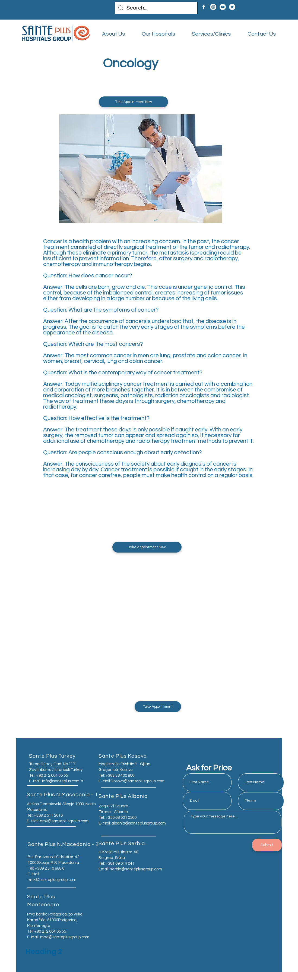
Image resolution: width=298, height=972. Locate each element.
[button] (133, 101)
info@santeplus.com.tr (62, 781)
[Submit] (267, 845)
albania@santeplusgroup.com (139, 823)
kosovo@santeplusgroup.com (138, 781)
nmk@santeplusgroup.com (64, 821)
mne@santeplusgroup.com (64, 937)
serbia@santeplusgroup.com (136, 869)
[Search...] (156, 8)
